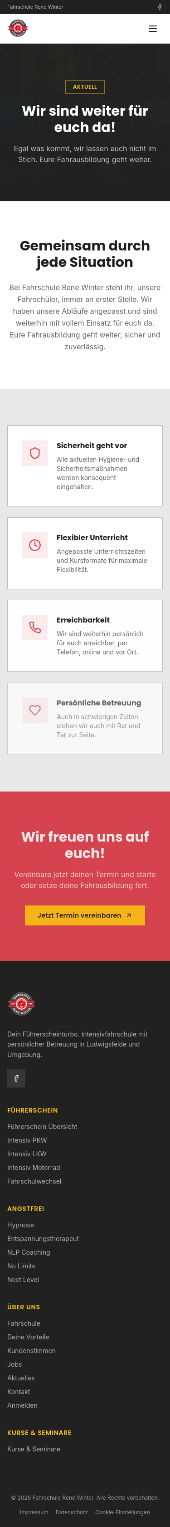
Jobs (14, 1364)
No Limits (21, 1266)
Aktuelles (21, 1378)
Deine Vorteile (28, 1337)
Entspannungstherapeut (43, 1238)
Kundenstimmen (31, 1350)
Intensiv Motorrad (33, 1167)
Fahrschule (23, 1323)
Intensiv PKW (27, 1140)
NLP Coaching (28, 1252)
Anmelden (22, 1405)
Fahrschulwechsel (34, 1181)
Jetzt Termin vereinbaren (85, 916)
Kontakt (18, 1391)
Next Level (23, 1279)
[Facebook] (159, 7)
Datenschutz (72, 1512)
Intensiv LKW (27, 1154)
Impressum (34, 1512)
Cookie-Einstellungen (122, 1512)
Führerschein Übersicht (42, 1126)
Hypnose (20, 1225)
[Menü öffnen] (153, 29)
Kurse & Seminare (33, 1449)
